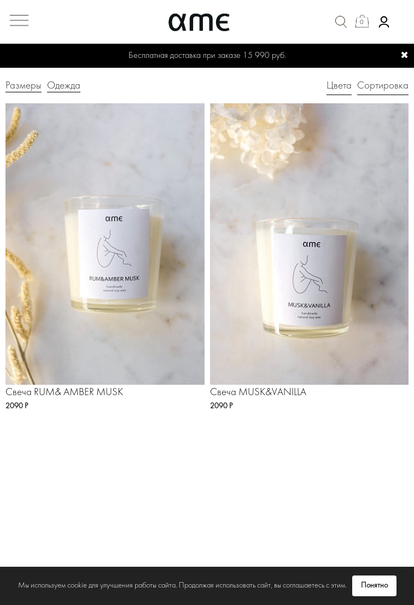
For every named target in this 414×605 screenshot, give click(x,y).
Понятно (374, 585)
